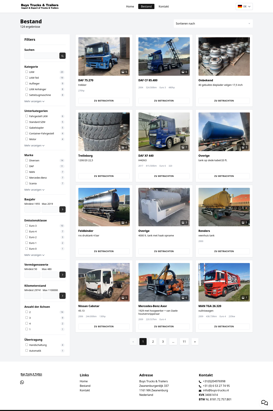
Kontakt (164, 6)
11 (184, 341)
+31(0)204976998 (214, 381)
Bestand (146, 6)
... (173, 341)
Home (130, 6)
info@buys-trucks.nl (216, 390)
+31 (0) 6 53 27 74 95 (216, 386)
